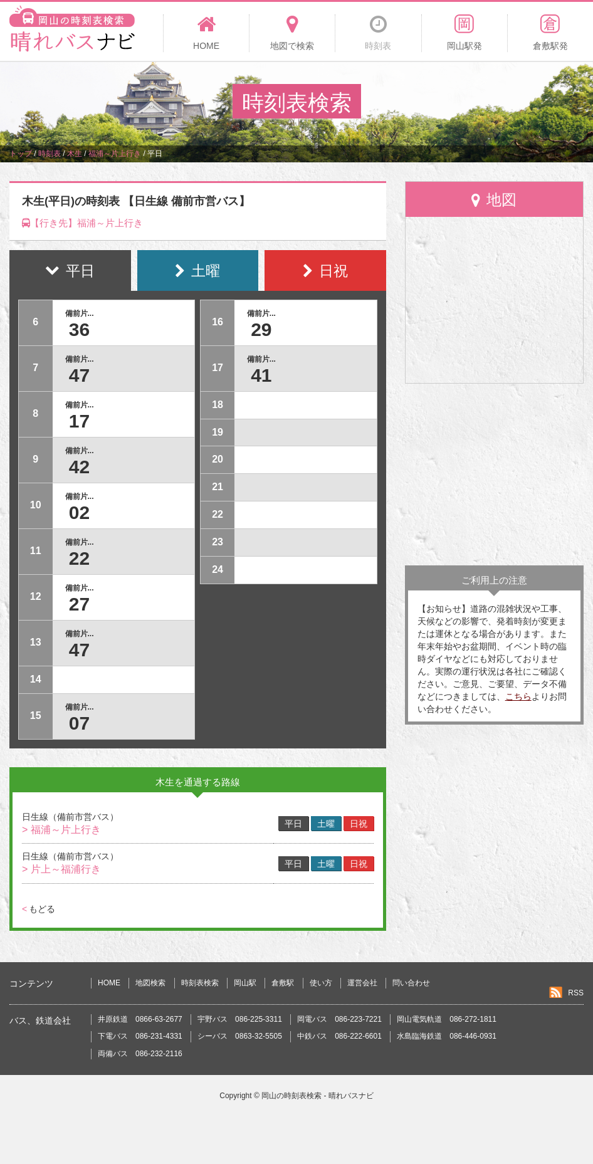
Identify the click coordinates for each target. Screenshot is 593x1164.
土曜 (326, 824)
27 (79, 604)
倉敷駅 (282, 982)
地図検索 (150, 982)
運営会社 (362, 982)
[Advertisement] (494, 474)
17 (79, 421)
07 (79, 723)
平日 (293, 824)
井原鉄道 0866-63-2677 (140, 1019)
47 (79, 375)
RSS (576, 992)
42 (79, 466)
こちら (518, 696)
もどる (38, 909)
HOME (109, 982)
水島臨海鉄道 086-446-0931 (446, 1036)
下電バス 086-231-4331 (140, 1036)
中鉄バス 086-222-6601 (339, 1036)
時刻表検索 (200, 982)
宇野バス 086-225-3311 (239, 1019)
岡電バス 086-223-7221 (339, 1019)
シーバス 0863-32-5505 (239, 1036)
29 (261, 329)
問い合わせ (411, 982)
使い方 (321, 982)
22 (79, 558)
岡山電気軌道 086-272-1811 (446, 1019)
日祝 (358, 824)
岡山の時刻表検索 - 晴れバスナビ (317, 1095)
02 (79, 512)
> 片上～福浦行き (61, 869)
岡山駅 (245, 982)
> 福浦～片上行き (61, 829)
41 (261, 375)
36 (79, 329)
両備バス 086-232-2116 (140, 1053)
